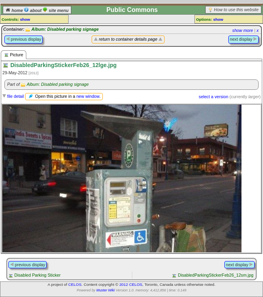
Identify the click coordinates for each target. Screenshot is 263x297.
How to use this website (236, 9)
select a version (213, 96)
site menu (56, 10)
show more (242, 30)
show (25, 19)
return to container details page (128, 39)
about (33, 10)
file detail (15, 96)
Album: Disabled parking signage (65, 29)
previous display (23, 39)
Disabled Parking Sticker (37, 275)
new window (88, 96)
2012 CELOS (130, 284)
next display (243, 39)
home (15, 10)
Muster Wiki (105, 290)
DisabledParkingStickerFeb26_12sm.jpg (215, 275)
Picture (13, 54)
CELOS (74, 284)
